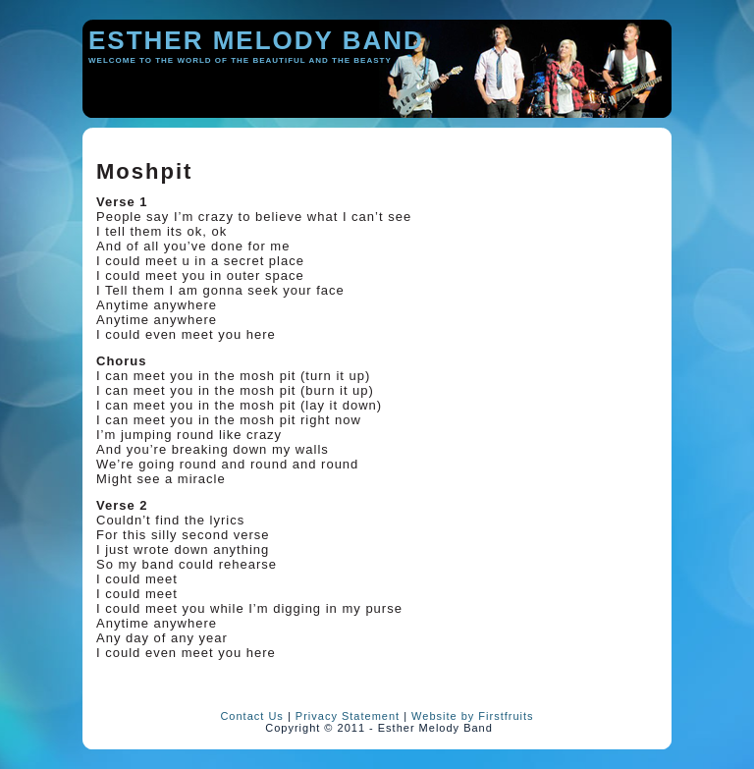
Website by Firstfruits (472, 716)
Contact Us (251, 716)
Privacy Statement (348, 716)
